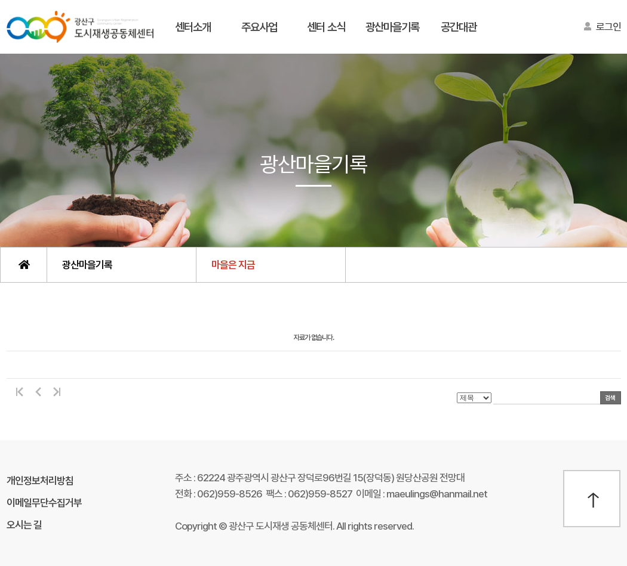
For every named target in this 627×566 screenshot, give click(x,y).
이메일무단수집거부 (44, 503)
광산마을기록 (392, 27)
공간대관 (459, 27)
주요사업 (259, 27)
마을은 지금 (233, 265)
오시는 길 (24, 525)
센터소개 (193, 27)
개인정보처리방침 (40, 481)
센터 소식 (326, 27)
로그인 (608, 27)
